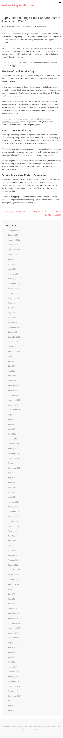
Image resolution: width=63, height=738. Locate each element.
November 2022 (14, 400)
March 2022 (12, 439)
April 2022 (12, 434)
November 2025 (14, 240)
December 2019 (14, 570)
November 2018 (14, 628)
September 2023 (14, 351)
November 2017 (14, 686)
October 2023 (13, 346)
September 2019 (14, 584)
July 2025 (11, 259)
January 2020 (13, 565)
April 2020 (12, 550)
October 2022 (13, 405)
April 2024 (12, 317)
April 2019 (12, 604)
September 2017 (14, 696)
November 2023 (14, 342)
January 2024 (13, 332)
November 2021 (14, 458)
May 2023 (11, 371)
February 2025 (13, 274)
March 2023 (12, 380)
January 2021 (13, 507)
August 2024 (12, 303)
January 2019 (13, 618)
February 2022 (13, 444)
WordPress (36, 730)
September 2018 (14, 638)
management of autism (11, 122)
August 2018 (12, 642)
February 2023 (13, 385)
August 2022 (12, 414)
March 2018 (12, 667)
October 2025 (13, 245)
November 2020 (14, 516)
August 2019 (12, 589)
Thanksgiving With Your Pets (14, 211)
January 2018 (13, 676)
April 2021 (12, 492)
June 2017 (12, 710)
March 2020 (12, 555)
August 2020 (12, 531)
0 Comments (41, 27)
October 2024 (13, 293)
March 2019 (12, 608)
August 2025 (12, 254)
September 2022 (14, 410)
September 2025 (14, 249)
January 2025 (13, 279)
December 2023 (14, 337)
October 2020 (13, 521)
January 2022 (13, 448)
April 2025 (12, 264)
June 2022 (12, 424)
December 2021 (14, 453)
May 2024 (11, 313)
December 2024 (14, 283)
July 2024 (11, 308)
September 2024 (14, 298)
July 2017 (11, 705)
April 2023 (12, 376)
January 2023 (13, 390)
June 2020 (12, 541)
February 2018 (13, 672)
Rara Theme (57, 726)
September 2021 (14, 468)
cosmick (28, 27)
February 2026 (13, 230)
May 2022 (11, 429)
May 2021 (11, 487)
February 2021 (13, 502)
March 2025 (12, 269)
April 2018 (12, 662)
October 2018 (13, 633)
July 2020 (11, 536)
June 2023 (12, 366)
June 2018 (12, 652)
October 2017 (13, 691)
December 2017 (14, 681)
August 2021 (12, 473)
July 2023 (11, 361)
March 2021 (12, 497)
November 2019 (14, 574)
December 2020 (14, 511)
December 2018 (14, 623)
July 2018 (11, 647)
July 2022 (11, 419)
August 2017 (12, 701)
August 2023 (12, 356)
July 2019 (11, 594)
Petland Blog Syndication (18, 5)
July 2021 (11, 477)
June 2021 (12, 482)
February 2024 (13, 327)
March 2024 (12, 322)
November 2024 (14, 288)
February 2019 (13, 613)
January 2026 (13, 235)
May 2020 (11, 545)
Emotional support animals (12, 101)
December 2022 (14, 395)
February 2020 (13, 560)
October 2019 (13, 579)
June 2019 (12, 599)
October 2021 (13, 463)
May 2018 (11, 657)
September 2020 (14, 526)
